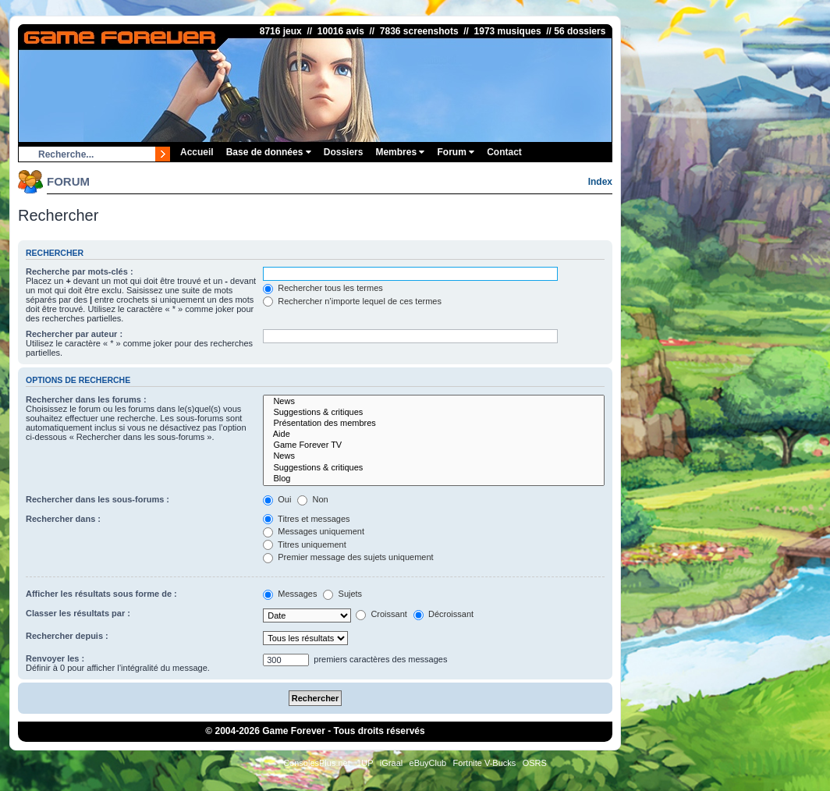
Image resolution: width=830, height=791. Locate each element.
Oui (277, 499)
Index (600, 181)
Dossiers (344, 152)
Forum (455, 152)
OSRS (535, 763)
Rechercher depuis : (67, 635)
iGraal (391, 763)
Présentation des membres (433, 423)
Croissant (381, 614)
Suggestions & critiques (433, 412)
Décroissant (443, 614)
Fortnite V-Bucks (484, 763)
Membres (399, 152)
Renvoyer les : (55, 658)
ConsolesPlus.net (316, 763)
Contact (504, 152)
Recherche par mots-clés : (79, 271)
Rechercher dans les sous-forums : (97, 499)
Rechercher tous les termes (323, 288)
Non (312, 499)
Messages (290, 593)
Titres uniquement (304, 544)
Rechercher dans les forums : (86, 399)
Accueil (197, 152)
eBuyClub (428, 763)
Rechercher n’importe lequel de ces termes (352, 301)
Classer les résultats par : (78, 613)
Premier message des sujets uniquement (348, 557)
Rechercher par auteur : (74, 334)
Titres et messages (306, 518)
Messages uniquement (313, 531)
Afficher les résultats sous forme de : (101, 593)
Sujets (342, 593)
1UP (364, 763)
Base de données (268, 152)
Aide (433, 434)
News (433, 401)
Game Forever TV (433, 445)
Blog (433, 479)
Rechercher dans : (63, 518)
